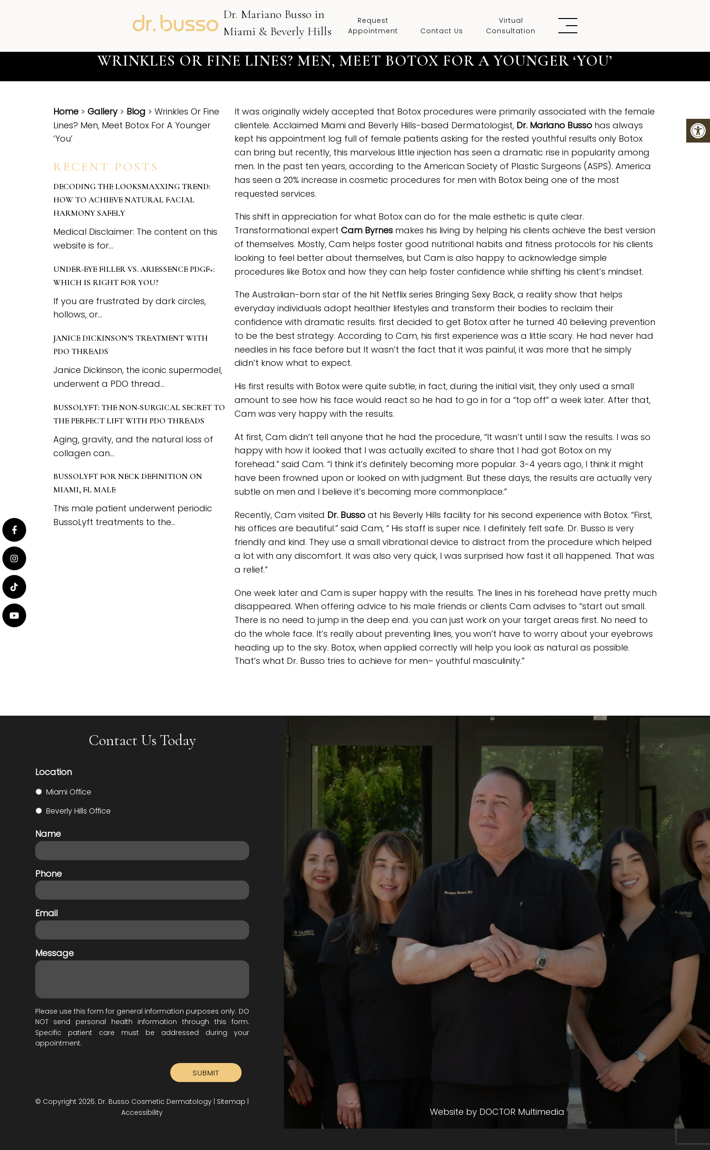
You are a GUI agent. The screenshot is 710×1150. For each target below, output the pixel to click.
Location (53, 772)
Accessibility (142, 1112)
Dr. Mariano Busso (554, 125)
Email (46, 913)
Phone (48, 873)
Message (54, 953)
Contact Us (441, 31)
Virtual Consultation (510, 26)
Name (48, 833)
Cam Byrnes (367, 230)
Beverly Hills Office (78, 810)
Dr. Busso (346, 515)
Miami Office (68, 791)
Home (65, 111)
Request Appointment (373, 26)
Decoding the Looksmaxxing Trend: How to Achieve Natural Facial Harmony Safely (131, 200)
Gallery (102, 111)
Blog (136, 111)
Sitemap (231, 1101)
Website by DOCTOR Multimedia (497, 1112)
